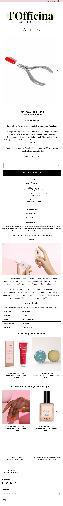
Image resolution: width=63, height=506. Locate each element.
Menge (31, 165)
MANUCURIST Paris (32, 111)
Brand (5, 307)
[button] (57, 70)
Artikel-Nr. (27, 307)
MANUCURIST (28, 278)
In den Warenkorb (32, 173)
